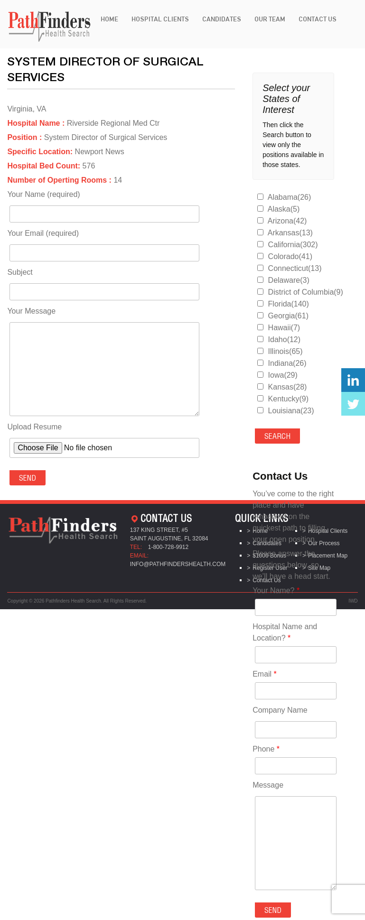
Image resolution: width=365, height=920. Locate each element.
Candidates (221, 19)
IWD (352, 601)
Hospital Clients (160, 19)
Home (109, 19)
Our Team (269, 19)
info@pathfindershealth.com (178, 564)
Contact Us (318, 19)
